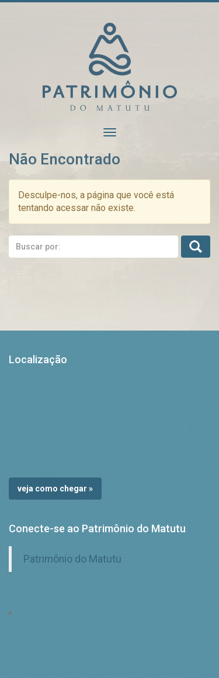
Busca (195, 247)
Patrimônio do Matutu (72, 559)
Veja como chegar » (55, 488)
